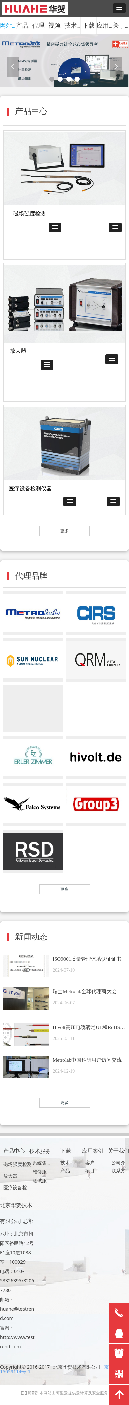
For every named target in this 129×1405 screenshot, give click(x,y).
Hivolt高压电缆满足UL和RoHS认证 (89, 1028)
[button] (119, 8)
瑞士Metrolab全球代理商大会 (85, 991)
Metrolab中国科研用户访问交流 (87, 1060)
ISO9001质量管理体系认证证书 (87, 959)
